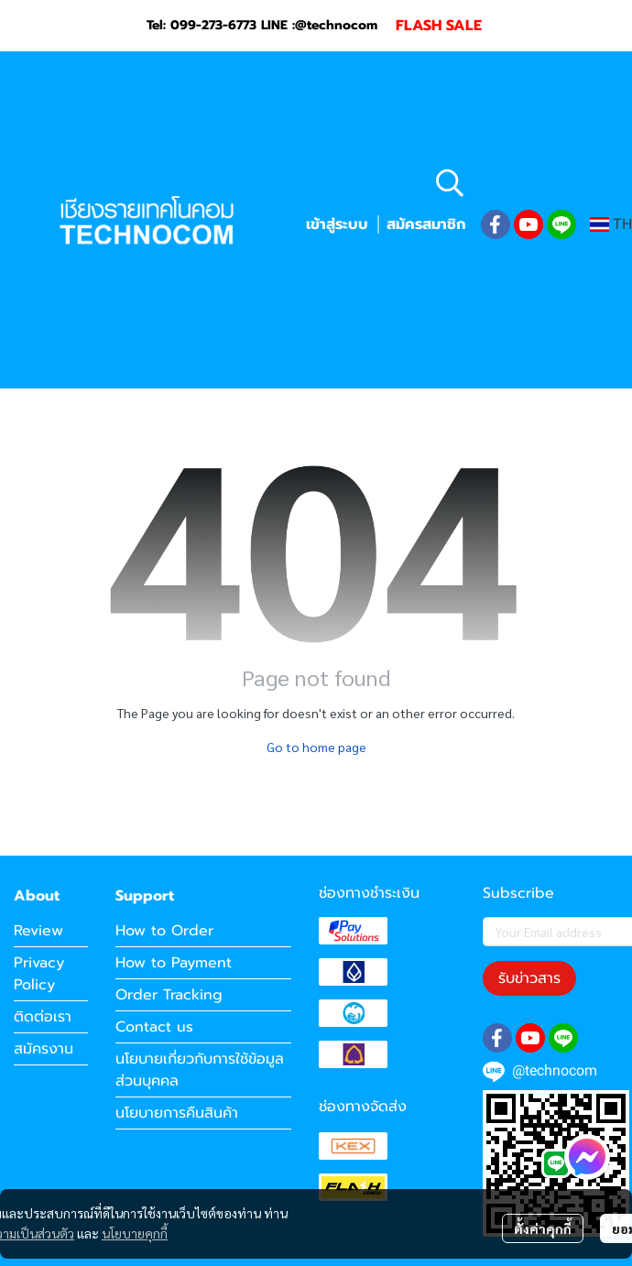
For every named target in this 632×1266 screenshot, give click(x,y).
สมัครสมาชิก (426, 224)
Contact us (154, 1027)
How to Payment (173, 963)
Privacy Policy (39, 974)
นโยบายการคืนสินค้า (176, 1113)
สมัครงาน (43, 1049)
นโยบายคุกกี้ (135, 1233)
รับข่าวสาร (529, 978)
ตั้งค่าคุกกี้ (543, 1228)
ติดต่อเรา (42, 1017)
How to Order (164, 931)
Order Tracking (169, 995)
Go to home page (316, 746)
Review (38, 931)
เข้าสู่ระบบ (337, 224)
